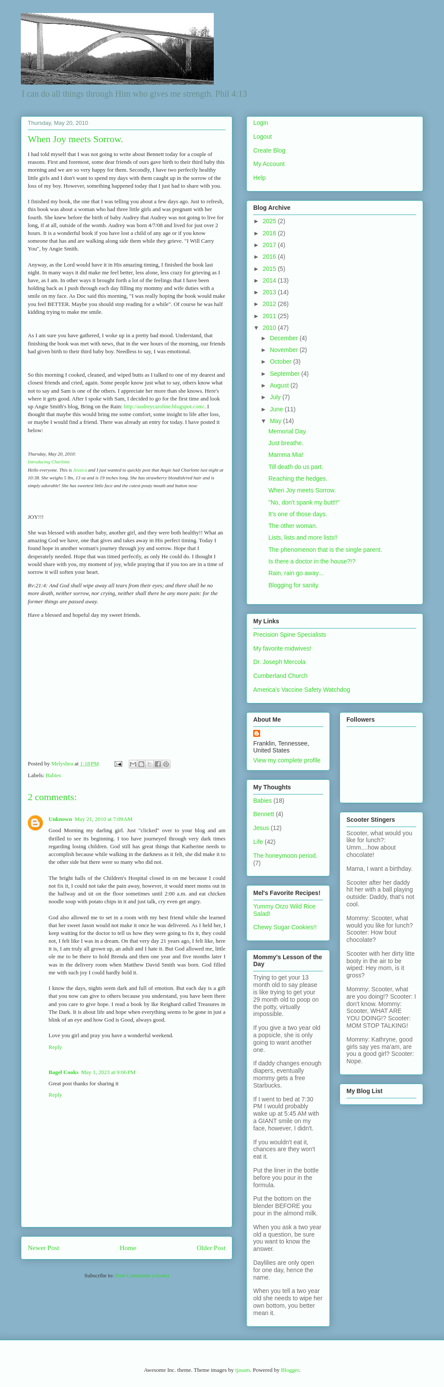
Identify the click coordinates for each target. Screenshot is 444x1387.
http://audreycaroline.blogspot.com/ (164, 406)
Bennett (263, 814)
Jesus (261, 827)
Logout (262, 136)
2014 (270, 280)
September (285, 373)
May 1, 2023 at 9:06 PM (108, 1072)
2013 (270, 292)
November (284, 349)
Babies (53, 775)
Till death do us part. (295, 466)
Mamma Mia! (286, 454)
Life (258, 841)
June (277, 409)
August (280, 385)
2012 (270, 303)
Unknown (60, 819)
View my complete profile (286, 760)
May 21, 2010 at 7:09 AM (103, 819)
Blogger (290, 1370)
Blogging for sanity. (294, 585)
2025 (270, 221)
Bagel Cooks (63, 1072)
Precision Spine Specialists (289, 634)
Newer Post (43, 1247)
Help (259, 177)
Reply (55, 1047)
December (284, 338)
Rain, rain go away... (295, 573)
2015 (270, 268)
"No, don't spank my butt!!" (304, 502)
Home (128, 1247)
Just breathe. (286, 443)
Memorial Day (287, 431)
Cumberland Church (280, 675)
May (276, 420)
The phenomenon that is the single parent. (325, 549)
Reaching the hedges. (297, 478)
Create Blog (269, 150)
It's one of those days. (297, 514)
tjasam (242, 1370)
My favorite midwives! (282, 648)
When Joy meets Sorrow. (302, 490)
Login (260, 122)
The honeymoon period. (285, 855)
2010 (270, 327)
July (276, 397)
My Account (268, 163)
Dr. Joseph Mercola (279, 661)
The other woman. (292, 525)
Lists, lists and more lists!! (303, 537)
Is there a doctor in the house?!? (312, 561)
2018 (270, 233)
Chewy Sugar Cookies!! (285, 927)
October (281, 361)
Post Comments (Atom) (142, 1275)
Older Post (211, 1247)
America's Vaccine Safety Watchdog (301, 689)
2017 (270, 244)
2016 (270, 256)
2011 (270, 316)
